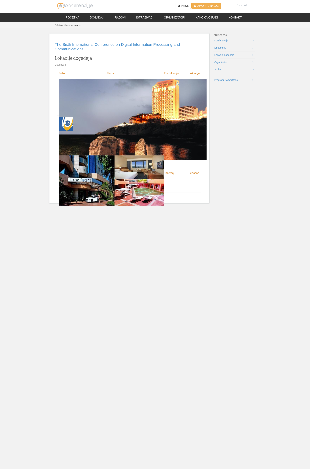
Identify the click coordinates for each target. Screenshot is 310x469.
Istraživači (144, 17)
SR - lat (242, 5)
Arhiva (218, 69)
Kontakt (235, 17)
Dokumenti (220, 47)
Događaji (97, 17)
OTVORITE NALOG (206, 5)
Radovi (120, 17)
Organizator (220, 62)
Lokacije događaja (224, 55)
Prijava (183, 5)
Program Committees (226, 80)
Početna (72, 17)
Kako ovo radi (207, 17)
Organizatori (174, 17)
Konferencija (221, 40)
